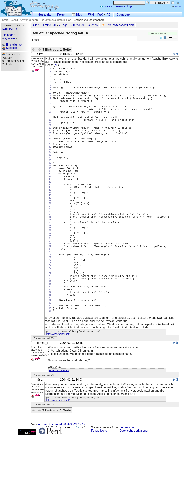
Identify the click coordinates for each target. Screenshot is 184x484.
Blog (77, 14)
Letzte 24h (50, 25)
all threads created (61, 473)
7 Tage (63, 25)
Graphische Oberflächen (89, 19)
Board (14, 19)
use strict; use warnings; (116, 6)
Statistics (9, 47)
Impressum (127, 476)
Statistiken (78, 25)
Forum (61, 14)
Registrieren (9, 38)
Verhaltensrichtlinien (121, 25)
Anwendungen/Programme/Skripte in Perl (45, 19)
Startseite (44, 14)
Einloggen (8, 34)
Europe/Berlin (9, 28)
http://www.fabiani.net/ (58, 383)
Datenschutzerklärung (134, 479)
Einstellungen (12, 44)
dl (56, 65)
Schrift (176, 6)
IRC (108, 14)
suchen (93, 25)
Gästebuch (123, 14)
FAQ (100, 14)
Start (5, 19)
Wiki (91, 14)
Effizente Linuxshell (59, 419)
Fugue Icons (99, 479)
